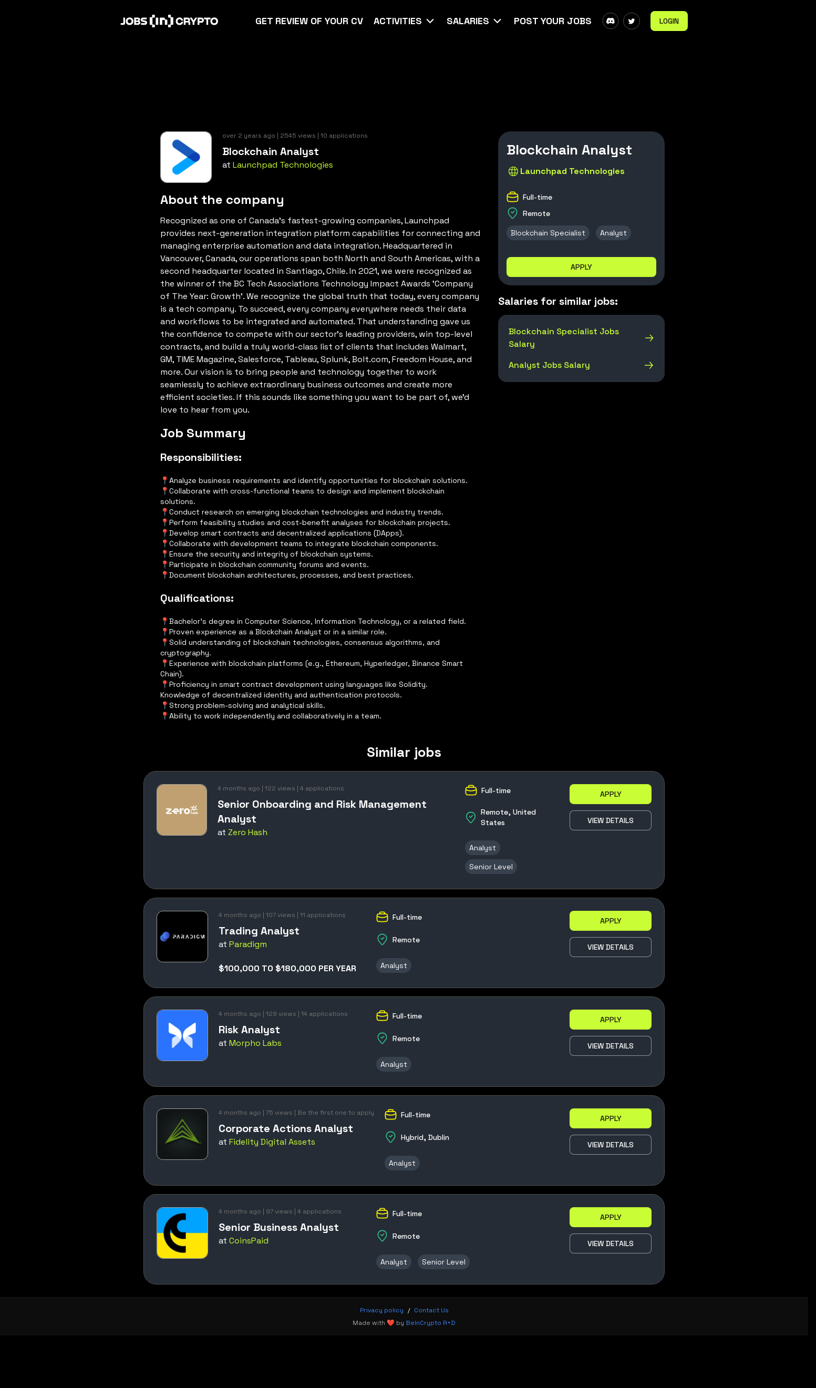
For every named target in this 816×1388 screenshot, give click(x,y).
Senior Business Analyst (279, 1227)
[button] (405, 21)
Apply (581, 267)
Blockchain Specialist (548, 233)
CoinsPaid (248, 1240)
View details (610, 820)
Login (669, 21)
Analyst (613, 233)
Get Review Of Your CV (309, 21)
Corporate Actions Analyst (286, 1128)
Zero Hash (247, 832)
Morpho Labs (255, 1042)
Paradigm (248, 944)
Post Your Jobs (553, 21)
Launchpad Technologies (283, 164)
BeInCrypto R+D (431, 1323)
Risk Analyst (249, 1029)
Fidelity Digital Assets (272, 1141)
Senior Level (491, 866)
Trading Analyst (259, 931)
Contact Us (431, 1310)
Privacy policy (382, 1310)
